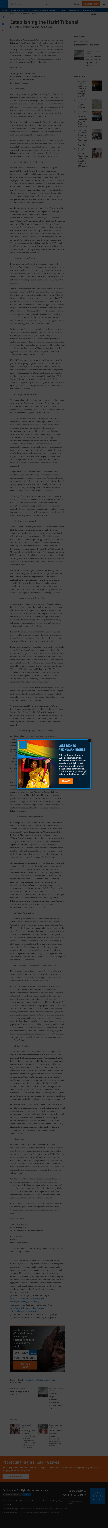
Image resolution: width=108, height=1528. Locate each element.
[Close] (89, 740)
